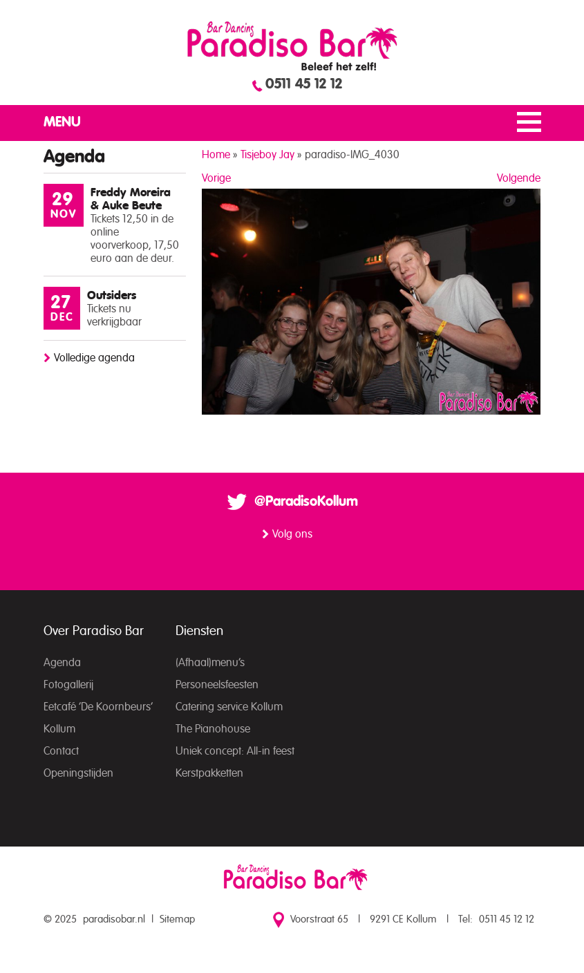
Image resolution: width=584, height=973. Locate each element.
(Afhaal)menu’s (210, 662)
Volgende (518, 178)
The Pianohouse (213, 729)
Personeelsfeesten (217, 684)
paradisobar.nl (114, 919)
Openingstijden (78, 773)
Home (216, 154)
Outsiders (111, 295)
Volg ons (292, 534)
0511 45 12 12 (303, 84)
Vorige (216, 178)
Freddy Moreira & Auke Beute (131, 199)
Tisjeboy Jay (267, 154)
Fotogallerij (68, 684)
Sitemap (177, 919)
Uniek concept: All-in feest (235, 751)
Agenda (62, 662)
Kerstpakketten (209, 773)
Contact (61, 751)
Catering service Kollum (229, 706)
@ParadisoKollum (306, 502)
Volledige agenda (94, 357)
